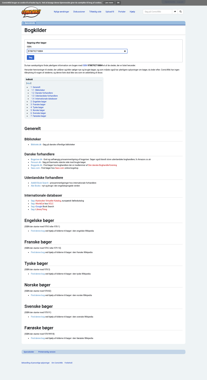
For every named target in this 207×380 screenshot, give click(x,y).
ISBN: (29, 47)
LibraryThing (41, 209)
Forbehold (68, 363)
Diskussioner (79, 12)
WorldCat (40, 203)
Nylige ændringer (61, 12)
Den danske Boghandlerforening (102, 165)
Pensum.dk (36, 162)
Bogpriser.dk (36, 159)
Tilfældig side (95, 12)
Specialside (30, 23)
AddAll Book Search (40, 183)
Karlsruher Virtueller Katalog (48, 201)
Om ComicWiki (57, 363)
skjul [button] (29, 83)
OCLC (50, 203)
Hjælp (132, 12)
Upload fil (110, 12)
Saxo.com (35, 168)
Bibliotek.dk (36, 144)
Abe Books (36, 186)
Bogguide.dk (36, 165)
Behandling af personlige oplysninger (36, 363)
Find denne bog (38, 231)
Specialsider (29, 352)
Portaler (121, 12)
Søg (32, 201)
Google (39, 206)
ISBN (85, 65)
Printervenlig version (46, 352)
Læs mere (109, 3)
